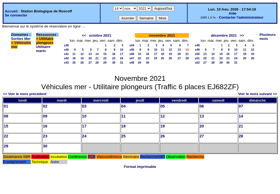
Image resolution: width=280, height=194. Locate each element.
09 (45, 116)
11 (74, 54)
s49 (197, 49)
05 (162, 106)
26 (82, 62)
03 (84, 106)
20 (90, 58)
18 (74, 58)
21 (97, 58)
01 (6, 106)
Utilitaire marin (43, 49)
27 (90, 62)
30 (113, 62)
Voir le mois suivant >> (257, 94)
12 (82, 54)
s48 (131, 62)
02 (45, 106)
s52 (197, 62)
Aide (232, 13)
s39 (66, 45)
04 (123, 106)
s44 (131, 45)
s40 (66, 49)
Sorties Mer (21, 39)
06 (201, 106)
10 (121, 49)
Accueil (11, 11)
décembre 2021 (224, 35)
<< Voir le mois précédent (24, 94)
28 (97, 62)
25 (74, 62)
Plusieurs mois (268, 37)
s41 (66, 54)
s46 (131, 54)
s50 (197, 54)
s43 (66, 62)
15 (104, 54)
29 (104, 62)
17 (121, 54)
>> (242, 35)
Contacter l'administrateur (241, 17)
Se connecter (16, 15)
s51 (197, 58)
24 (121, 58)
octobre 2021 (100, 35)
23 (113, 58)
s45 (131, 49)
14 (97, 54)
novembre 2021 (162, 35)
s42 (66, 58)
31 (121, 62)
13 (90, 54)
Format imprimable (140, 167)
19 (82, 58)
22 (104, 58)
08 (6, 116)
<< (84, 35)
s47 (131, 58)
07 (241, 106)
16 (113, 54)
